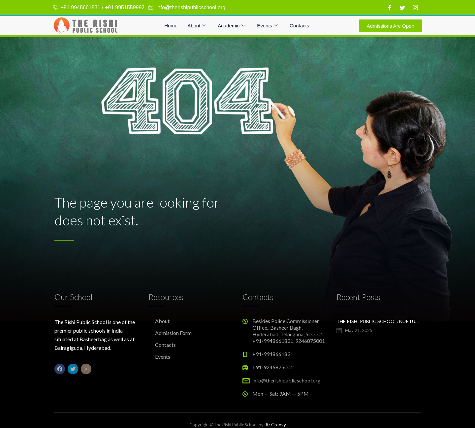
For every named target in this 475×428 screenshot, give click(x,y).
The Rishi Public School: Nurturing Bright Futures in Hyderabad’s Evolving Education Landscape (378, 321)
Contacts (299, 25)
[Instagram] (415, 8)
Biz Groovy (275, 424)
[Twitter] (402, 8)
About (196, 25)
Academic (231, 25)
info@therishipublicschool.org (286, 380)
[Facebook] (390, 8)
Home (170, 25)
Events (267, 25)
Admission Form (173, 333)
